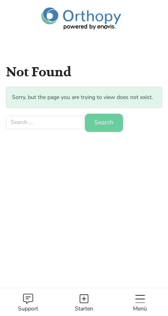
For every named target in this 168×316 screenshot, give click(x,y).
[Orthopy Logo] (81, 19)
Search (103, 122)
